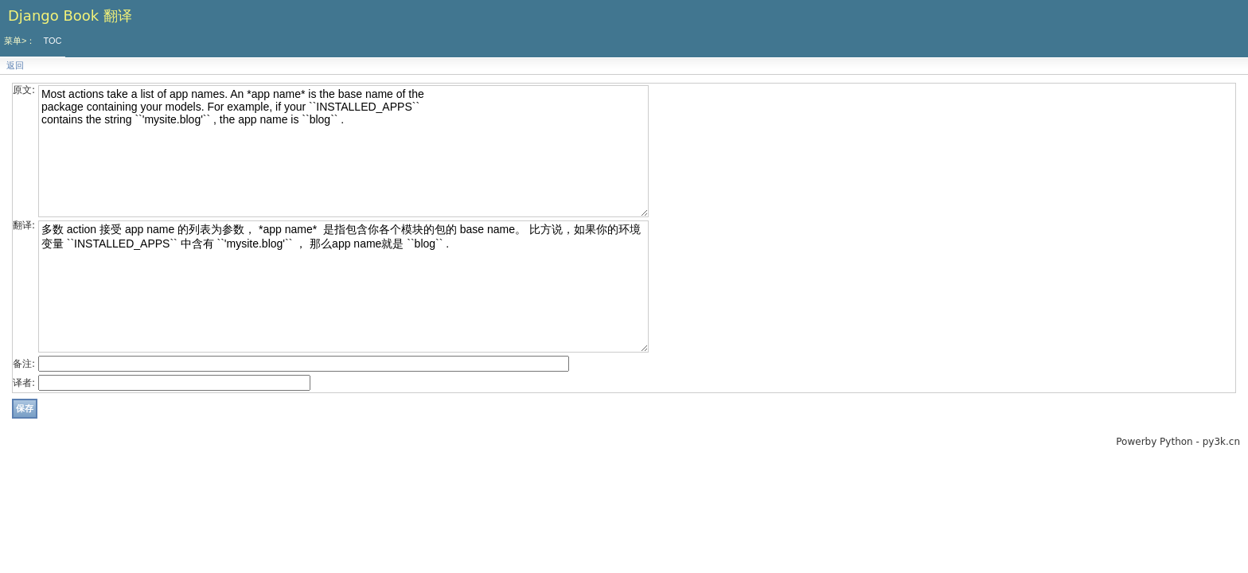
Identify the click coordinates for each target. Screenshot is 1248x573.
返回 (15, 65)
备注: (24, 363)
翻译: (24, 225)
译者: (24, 382)
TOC (52, 40)
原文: (24, 90)
